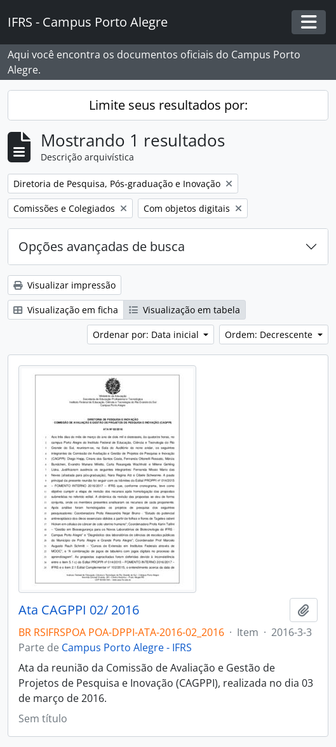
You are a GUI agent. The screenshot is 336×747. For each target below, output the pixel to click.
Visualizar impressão (64, 285)
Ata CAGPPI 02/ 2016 (78, 610)
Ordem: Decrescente (270, 334)
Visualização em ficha (65, 310)
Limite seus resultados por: (168, 105)
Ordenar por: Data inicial (147, 334)
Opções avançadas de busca (101, 246)
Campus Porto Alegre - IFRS (127, 647)
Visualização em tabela (184, 310)
